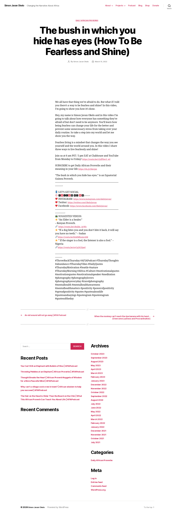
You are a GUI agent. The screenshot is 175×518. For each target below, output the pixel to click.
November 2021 (100, 439)
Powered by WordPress (60, 512)
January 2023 (98, 385)
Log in (94, 482)
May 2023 (96, 369)
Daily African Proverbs (87, 21)
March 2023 (97, 377)
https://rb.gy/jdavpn (89, 169)
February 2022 (99, 427)
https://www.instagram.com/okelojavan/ (95, 199)
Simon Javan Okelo (15, 5)
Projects (119, 5)
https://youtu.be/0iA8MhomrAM (75, 237)
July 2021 (96, 446)
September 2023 (100, 362)
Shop (147, 5)
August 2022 (98, 404)
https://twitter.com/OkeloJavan (85, 203)
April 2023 (97, 373)
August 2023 (98, 366)
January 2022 (98, 431)
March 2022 (97, 423)
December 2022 (100, 389)
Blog (140, 5)
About (108, 5)
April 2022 (97, 419)
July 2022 (96, 408)
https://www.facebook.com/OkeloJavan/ (92, 206)
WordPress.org (99, 494)
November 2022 (100, 392)
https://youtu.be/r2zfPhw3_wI (98, 159)
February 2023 (99, 381)
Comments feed (100, 490)
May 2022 (96, 416)
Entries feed (98, 486)
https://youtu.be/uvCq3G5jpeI (74, 248)
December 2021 (100, 435)
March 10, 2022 (101, 62)
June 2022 (97, 412)
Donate (155, 5)
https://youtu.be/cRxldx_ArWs (74, 227)
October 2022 (98, 396)
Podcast (132, 5)
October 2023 (98, 358)
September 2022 (100, 400)
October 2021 (98, 443)
